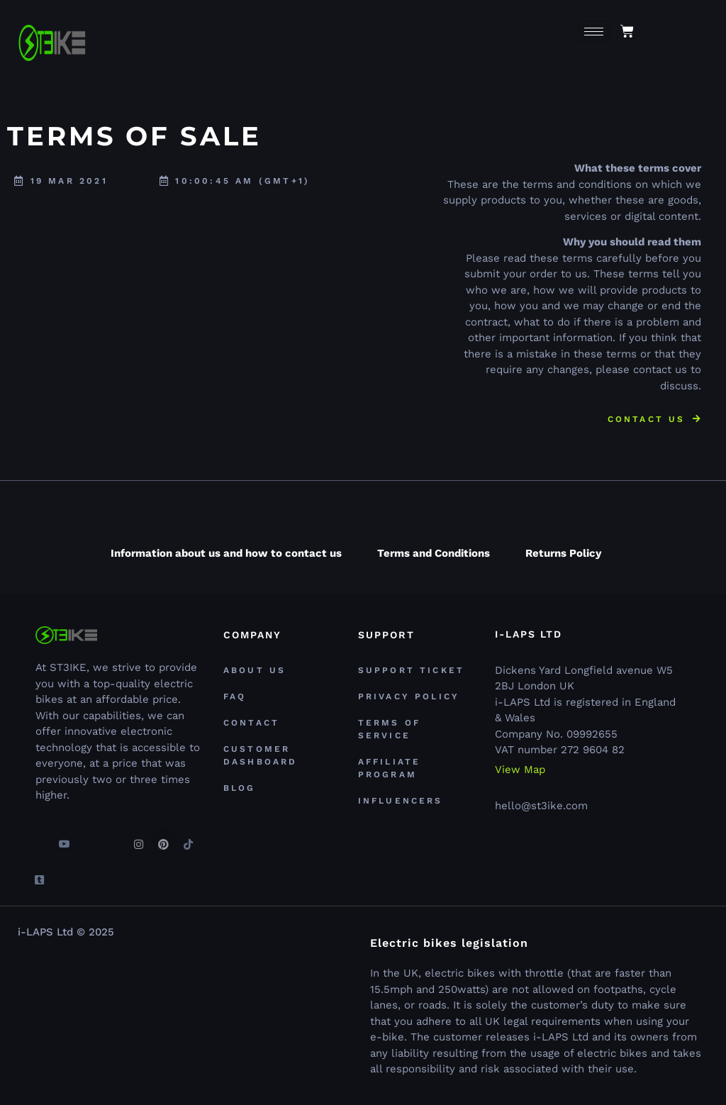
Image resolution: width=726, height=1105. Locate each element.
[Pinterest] (163, 838)
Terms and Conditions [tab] (433, 553)
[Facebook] (39, 838)
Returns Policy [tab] (563, 553)
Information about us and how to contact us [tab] (226, 553)
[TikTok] (188, 838)
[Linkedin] (113, 838)
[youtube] (63, 838)
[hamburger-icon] (594, 31)
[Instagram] (138, 838)
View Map (520, 770)
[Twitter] (88, 838)
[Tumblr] (39, 873)
